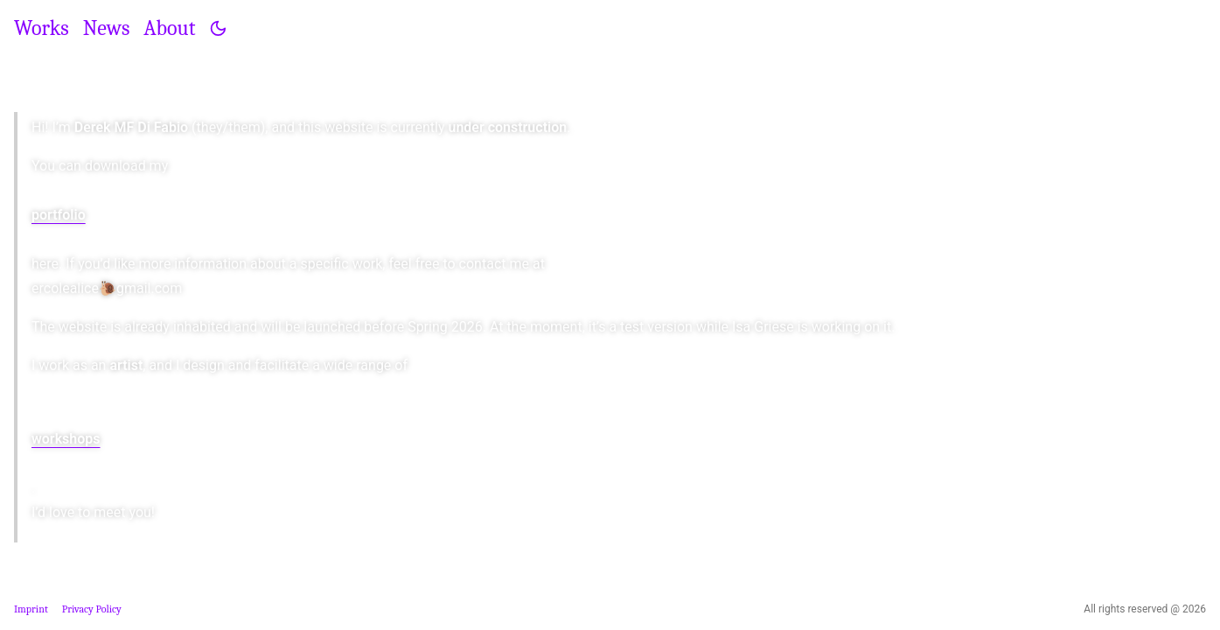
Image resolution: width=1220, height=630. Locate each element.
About (169, 28)
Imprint (31, 609)
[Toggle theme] (218, 28)
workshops (66, 438)
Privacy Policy (92, 609)
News (106, 28)
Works (41, 28)
